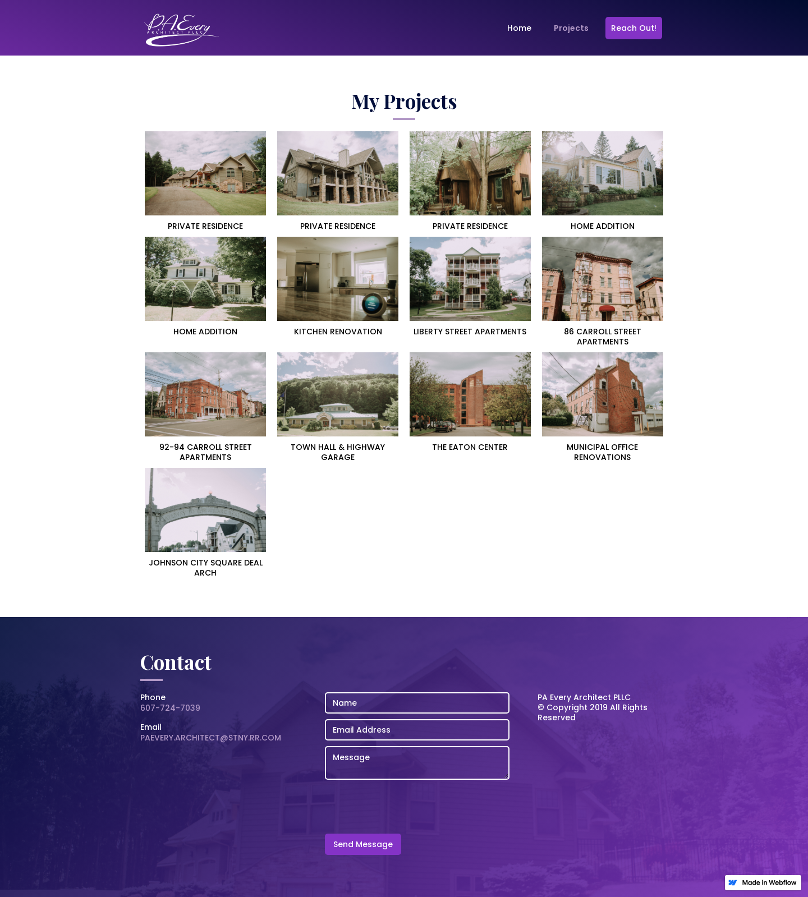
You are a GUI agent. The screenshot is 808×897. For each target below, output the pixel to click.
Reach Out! (633, 28)
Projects (571, 28)
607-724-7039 (170, 708)
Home (519, 28)
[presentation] (410, 807)
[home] (182, 31)
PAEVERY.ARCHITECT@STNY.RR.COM (210, 737)
